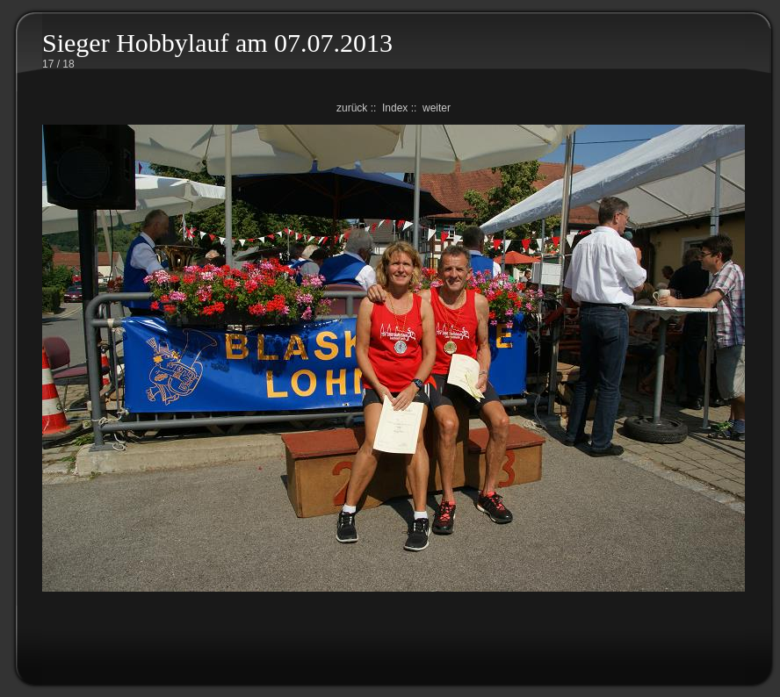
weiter (436, 108)
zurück (351, 108)
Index (395, 108)
